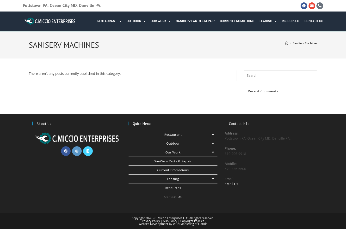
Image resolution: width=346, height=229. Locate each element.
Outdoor (136, 21)
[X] (88, 151)
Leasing (268, 21)
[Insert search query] (280, 75)
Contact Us (313, 21)
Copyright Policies (192, 221)
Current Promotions (237, 21)
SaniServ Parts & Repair (195, 21)
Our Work (161, 21)
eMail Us (231, 184)
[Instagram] (77, 151)
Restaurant (109, 21)
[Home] (286, 43)
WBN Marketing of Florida (190, 224)
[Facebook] (66, 151)
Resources (290, 21)
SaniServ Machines (305, 43)
